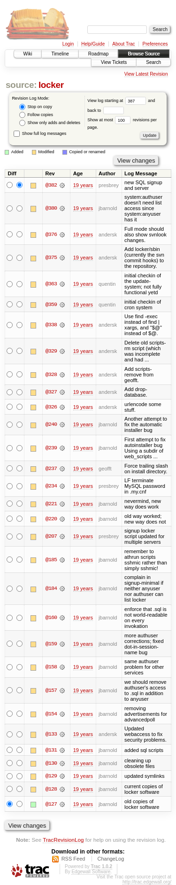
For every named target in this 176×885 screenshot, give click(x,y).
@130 (51, 763)
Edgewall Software (90, 871)
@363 (51, 284)
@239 (51, 448)
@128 (51, 789)
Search (153, 62)
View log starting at (117, 100)
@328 (51, 374)
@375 (51, 257)
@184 (51, 588)
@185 (51, 560)
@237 (51, 468)
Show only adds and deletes (49, 123)
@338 (51, 325)
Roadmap (98, 53)
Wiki (27, 53)
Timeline (60, 53)
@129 (51, 776)
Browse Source (144, 53)
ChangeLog (110, 859)
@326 (51, 407)
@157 (51, 690)
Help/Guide (93, 44)
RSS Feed (73, 859)
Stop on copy (35, 107)
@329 (51, 351)
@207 (51, 536)
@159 (51, 644)
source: (21, 85)
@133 (51, 734)
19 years (83, 185)
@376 (51, 234)
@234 (51, 486)
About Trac (123, 44)
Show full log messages (40, 133)
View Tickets (114, 62)
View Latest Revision (146, 74)
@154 (51, 714)
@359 (51, 304)
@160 (51, 617)
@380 (51, 208)
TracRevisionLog (63, 840)
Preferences (155, 44)
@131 (51, 750)
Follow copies (36, 115)
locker (51, 85)
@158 (51, 667)
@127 (51, 804)
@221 (51, 504)
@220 (51, 519)
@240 (51, 424)
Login (68, 44)
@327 (51, 392)
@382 (51, 185)
